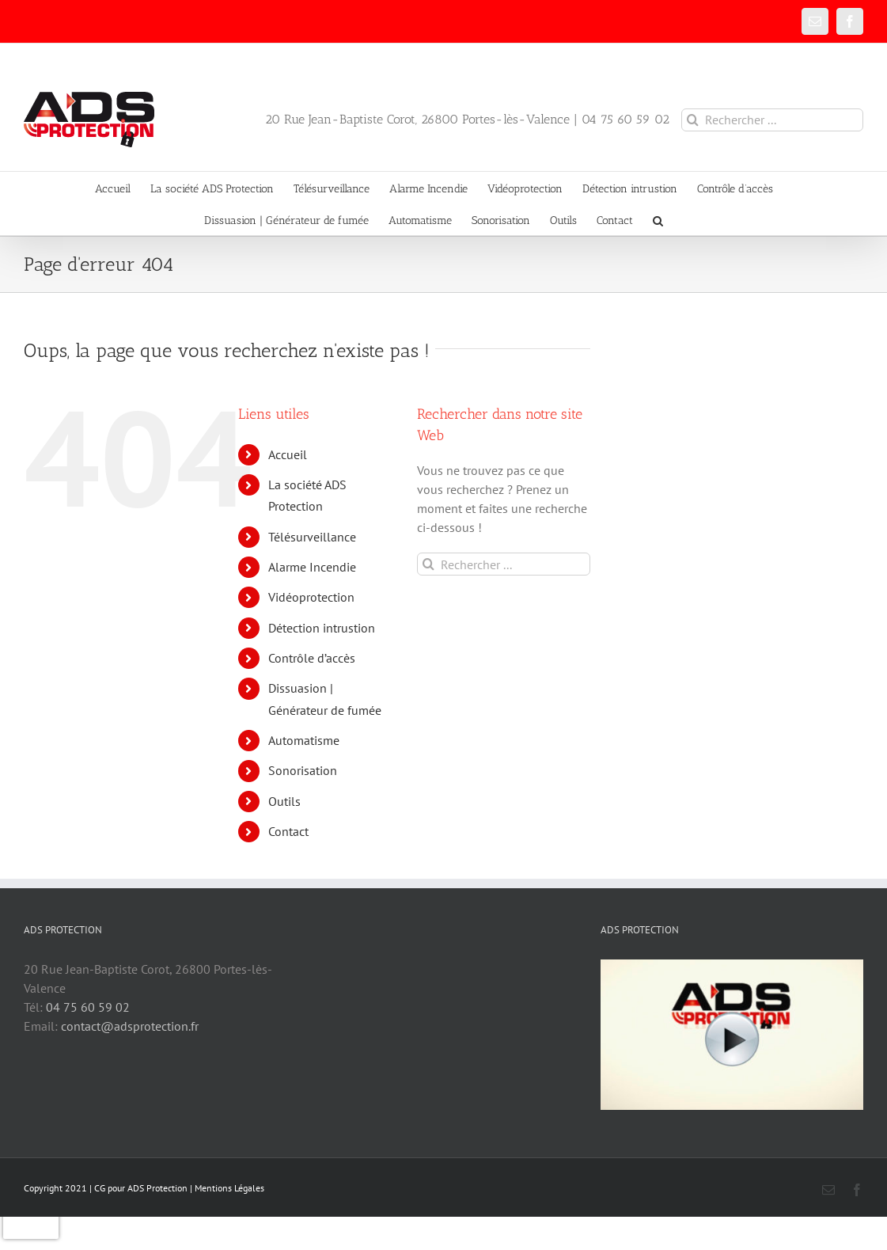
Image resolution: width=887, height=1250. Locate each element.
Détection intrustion (321, 628)
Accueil (287, 454)
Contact (288, 831)
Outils (284, 801)
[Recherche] (692, 119)
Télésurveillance (312, 537)
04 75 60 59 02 (88, 1007)
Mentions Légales (229, 1188)
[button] (658, 219)
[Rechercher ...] (772, 119)
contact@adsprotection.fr (130, 1026)
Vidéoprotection (311, 597)
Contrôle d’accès (311, 658)
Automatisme (303, 740)
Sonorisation (302, 770)
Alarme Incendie (312, 567)
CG (99, 1188)
